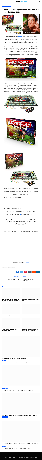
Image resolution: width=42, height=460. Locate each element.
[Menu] (3, 1)
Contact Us (36, 457)
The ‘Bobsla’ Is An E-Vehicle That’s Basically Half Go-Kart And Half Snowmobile (29, 279)
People (4, 360)
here (20, 214)
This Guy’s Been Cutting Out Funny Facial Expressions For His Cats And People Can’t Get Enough (20, 444)
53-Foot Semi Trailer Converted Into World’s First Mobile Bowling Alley (10, 330)
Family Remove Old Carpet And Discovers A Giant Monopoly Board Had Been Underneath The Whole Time (11, 300)
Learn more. (27, 262)
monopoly (13, 267)
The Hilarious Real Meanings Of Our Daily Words (12, 387)
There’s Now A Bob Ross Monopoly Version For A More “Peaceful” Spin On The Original (30, 330)
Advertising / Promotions (25, 457)
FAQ (19, 457)
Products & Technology (7, 6)
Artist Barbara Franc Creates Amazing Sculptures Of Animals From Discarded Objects (20, 415)
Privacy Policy (15, 457)
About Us (32, 457)
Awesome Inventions (8, 457)
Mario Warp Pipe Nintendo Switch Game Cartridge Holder (30, 300)
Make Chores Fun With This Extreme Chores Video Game (30, 316)
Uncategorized (5, 388)
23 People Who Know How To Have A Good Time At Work (14, 358)
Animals (4, 446)
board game (5, 267)
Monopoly (20, 36)
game (9, 267)
